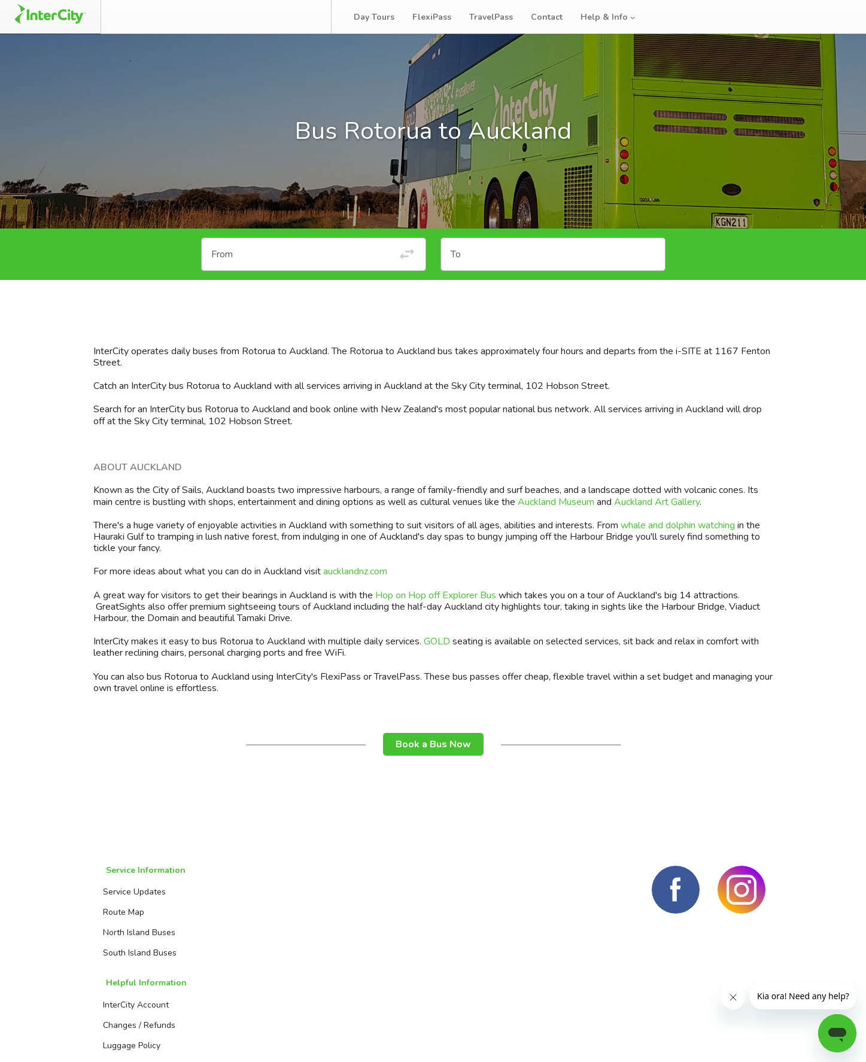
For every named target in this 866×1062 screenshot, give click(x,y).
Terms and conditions (671, 1038)
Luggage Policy (253, 943)
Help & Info (616, 17)
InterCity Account (257, 902)
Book (145, 16)
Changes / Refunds (260, 923)
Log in (832, 17)
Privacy (750, 1038)
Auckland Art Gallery (657, 516)
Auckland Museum (556, 516)
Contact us (369, 923)
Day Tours (381, 17)
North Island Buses (137, 943)
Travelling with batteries (271, 963)
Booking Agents (378, 902)
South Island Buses (137, 963)
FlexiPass (439, 17)
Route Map (121, 923)
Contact (554, 17)
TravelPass (498, 17)
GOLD (437, 655)
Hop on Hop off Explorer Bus (435, 609)
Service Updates (132, 902)
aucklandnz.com (355, 586)
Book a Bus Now (433, 758)
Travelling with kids (261, 984)
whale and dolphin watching (678, 539)
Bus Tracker (282, 16)
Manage (204, 16)
